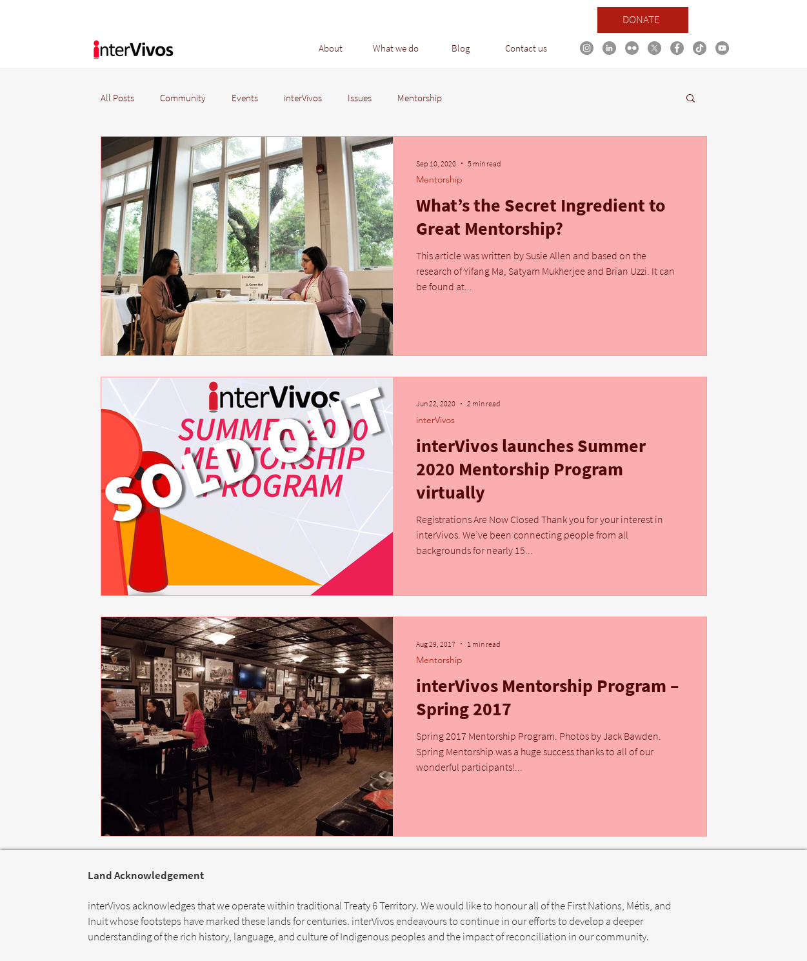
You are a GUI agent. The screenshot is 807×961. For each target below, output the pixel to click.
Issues (360, 98)
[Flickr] (632, 48)
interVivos (303, 98)
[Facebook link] (677, 48)
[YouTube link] (722, 48)
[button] (330, 48)
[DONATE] (642, 20)
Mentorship (419, 98)
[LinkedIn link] (609, 48)
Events (245, 98)
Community (183, 98)
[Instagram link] (586, 48)
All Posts (117, 98)
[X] (654, 48)
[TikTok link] (699, 48)
